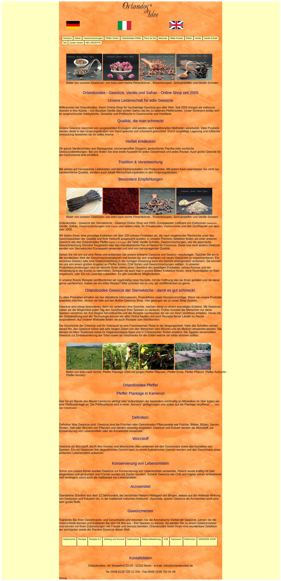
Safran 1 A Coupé (117, 242)
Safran (78, 38)
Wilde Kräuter (176, 38)
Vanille (198, 38)
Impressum (176, 539)
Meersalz (163, 38)
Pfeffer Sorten (112, 38)
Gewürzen (212, 223)
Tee (65, 42)
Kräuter (114, 226)
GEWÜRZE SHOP (207, 539)
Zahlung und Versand (114, 539)
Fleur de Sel (150, 38)
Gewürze (67, 38)
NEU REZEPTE (93, 42)
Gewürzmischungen (93, 38)
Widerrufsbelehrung (151, 539)
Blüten (189, 38)
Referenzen (190, 539)
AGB (166, 539)
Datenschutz (133, 539)
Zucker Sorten (76, 42)
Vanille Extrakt (211, 38)
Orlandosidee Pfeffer (131, 38)
